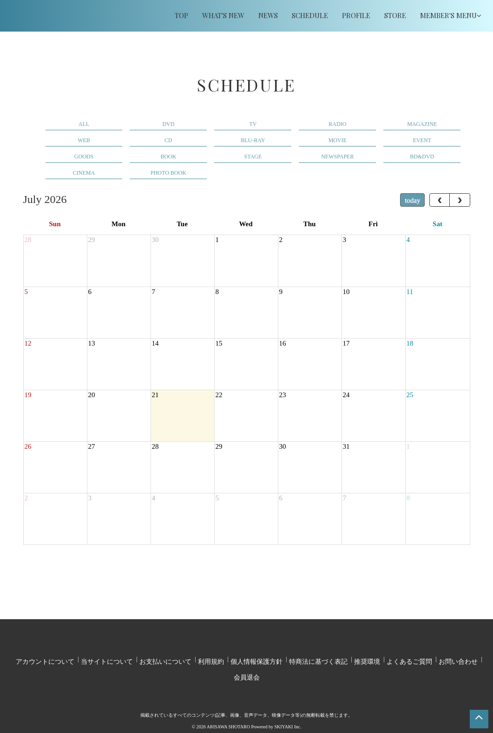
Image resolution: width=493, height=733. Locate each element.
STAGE (253, 156)
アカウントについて (45, 658)
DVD (168, 124)
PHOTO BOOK (168, 173)
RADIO (337, 124)
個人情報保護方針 (256, 658)
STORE (395, 15)
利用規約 (211, 658)
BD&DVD (422, 156)
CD (168, 140)
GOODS (83, 156)
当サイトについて (107, 658)
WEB (84, 140)
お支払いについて (165, 658)
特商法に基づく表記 (318, 658)
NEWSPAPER (337, 156)
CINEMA (84, 173)
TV (252, 124)
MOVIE (338, 140)
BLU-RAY (253, 140)
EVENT (422, 140)
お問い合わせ (458, 658)
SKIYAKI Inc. (287, 715)
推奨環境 (367, 658)
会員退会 (247, 668)
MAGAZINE (422, 124)
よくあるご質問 (409, 658)
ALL (84, 124)
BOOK (168, 156)
